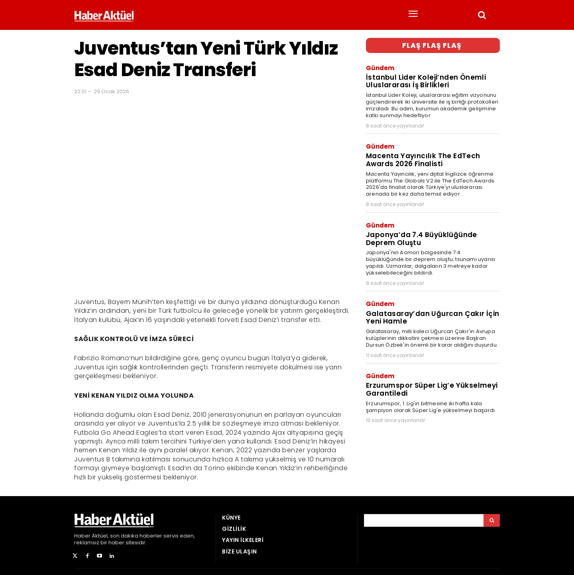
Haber (82, 536)
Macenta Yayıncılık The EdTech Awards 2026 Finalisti (423, 159)
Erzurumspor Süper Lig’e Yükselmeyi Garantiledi (431, 387)
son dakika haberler (136, 536)
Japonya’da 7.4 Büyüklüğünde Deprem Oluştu (421, 238)
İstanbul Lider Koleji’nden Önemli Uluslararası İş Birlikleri (426, 81)
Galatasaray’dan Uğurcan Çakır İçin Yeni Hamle (432, 316)
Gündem (380, 67)
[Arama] (492, 520)
